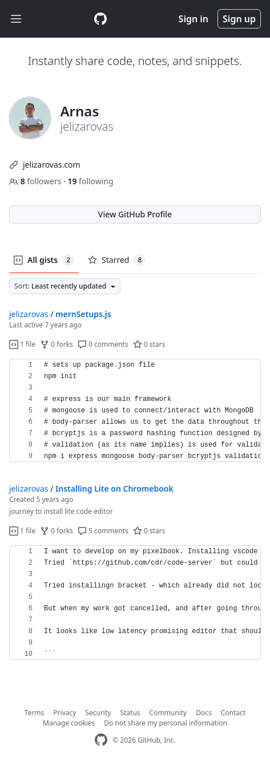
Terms (35, 713)
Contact (233, 713)
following (90, 181)
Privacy (64, 713)
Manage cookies (69, 723)
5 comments (103, 531)
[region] (135, 410)
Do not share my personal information (165, 723)
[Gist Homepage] (100, 19)
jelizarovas (29, 314)
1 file (22, 344)
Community (168, 713)
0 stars (149, 344)
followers (36, 181)
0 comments (103, 344)
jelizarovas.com (51, 164)
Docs (204, 713)
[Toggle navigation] (16, 19)
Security (98, 713)
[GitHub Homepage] (101, 740)
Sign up (239, 19)
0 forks (56, 344)
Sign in (193, 19)
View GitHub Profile (135, 214)
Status (130, 713)
